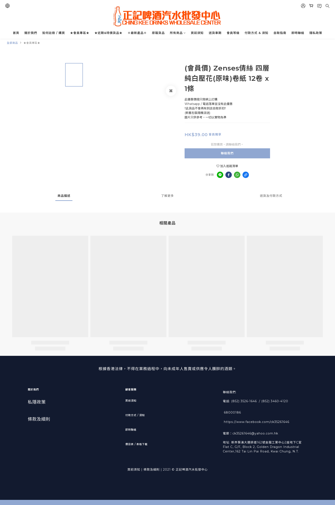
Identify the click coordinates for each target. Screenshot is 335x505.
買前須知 (197, 33)
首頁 (16, 33)
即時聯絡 (297, 33)
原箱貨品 (158, 33)
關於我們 (30, 33)
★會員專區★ (79, 33)
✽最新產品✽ (137, 33)
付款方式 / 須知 (135, 415)
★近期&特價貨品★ (108, 33)
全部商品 (12, 42)
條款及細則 (39, 419)
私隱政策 (37, 402)
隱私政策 (315, 33)
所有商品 (178, 33)
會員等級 (233, 33)
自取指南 (279, 33)
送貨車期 (215, 33)
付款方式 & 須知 (256, 33)
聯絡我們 (227, 153)
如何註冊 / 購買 (53, 33)
